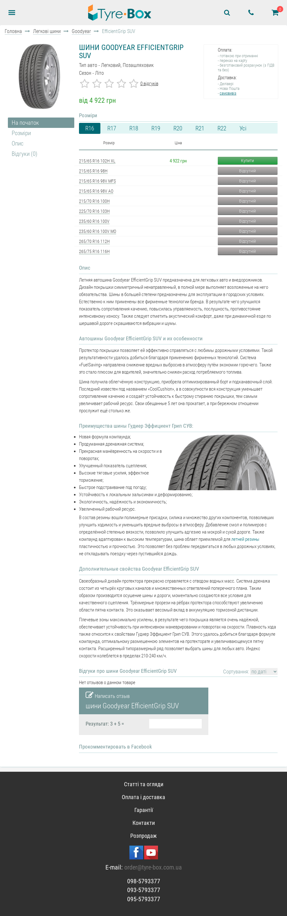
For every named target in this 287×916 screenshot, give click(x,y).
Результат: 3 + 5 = (105, 724)
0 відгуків (149, 83)
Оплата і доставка (143, 797)
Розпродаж (143, 835)
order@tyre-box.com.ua (153, 867)
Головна (13, 31)
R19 (155, 128)
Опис (18, 143)
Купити (247, 160)
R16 (89, 128)
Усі (242, 128)
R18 (133, 128)
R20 (177, 128)
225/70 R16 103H (94, 211)
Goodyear (81, 31)
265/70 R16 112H (94, 241)
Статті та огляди (143, 784)
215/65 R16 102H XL (97, 160)
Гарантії (143, 810)
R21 (199, 128)
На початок (25, 122)
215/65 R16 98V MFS (97, 181)
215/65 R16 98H (93, 170)
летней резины (245, 539)
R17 (111, 128)
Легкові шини (47, 31)
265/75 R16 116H (94, 251)
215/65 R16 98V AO (96, 191)
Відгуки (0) (24, 153)
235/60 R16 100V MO (97, 231)
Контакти (143, 823)
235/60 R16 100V (94, 221)
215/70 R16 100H (94, 201)
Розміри (21, 133)
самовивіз (228, 93)
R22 (221, 128)
